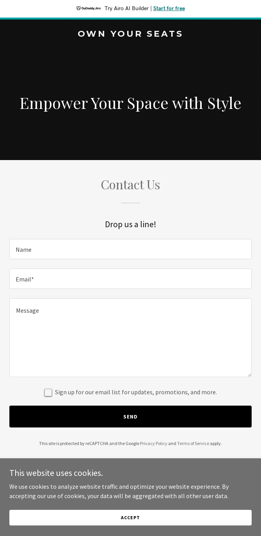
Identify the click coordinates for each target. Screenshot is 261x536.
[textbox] (130, 249)
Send (130, 416)
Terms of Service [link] (193, 443)
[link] (130, 34)
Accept (130, 517)
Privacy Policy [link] (153, 443)
